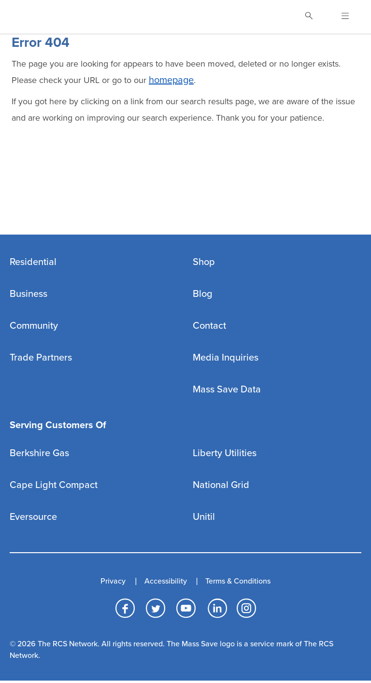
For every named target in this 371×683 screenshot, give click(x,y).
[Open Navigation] (339, 17)
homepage (171, 80)
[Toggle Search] (309, 17)
